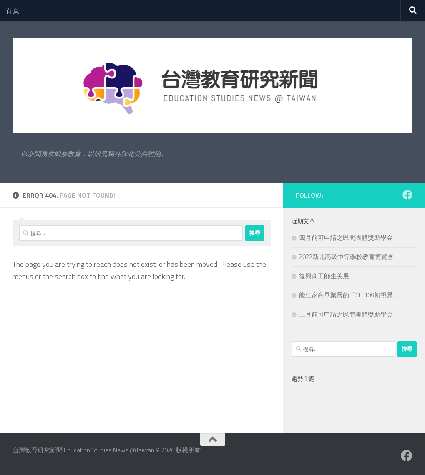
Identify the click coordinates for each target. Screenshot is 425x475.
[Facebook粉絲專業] (407, 195)
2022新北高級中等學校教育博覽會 (346, 256)
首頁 (12, 10)
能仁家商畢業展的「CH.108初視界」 (349, 295)
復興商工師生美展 (324, 276)
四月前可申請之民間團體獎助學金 (346, 237)
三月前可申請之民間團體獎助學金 (346, 314)
